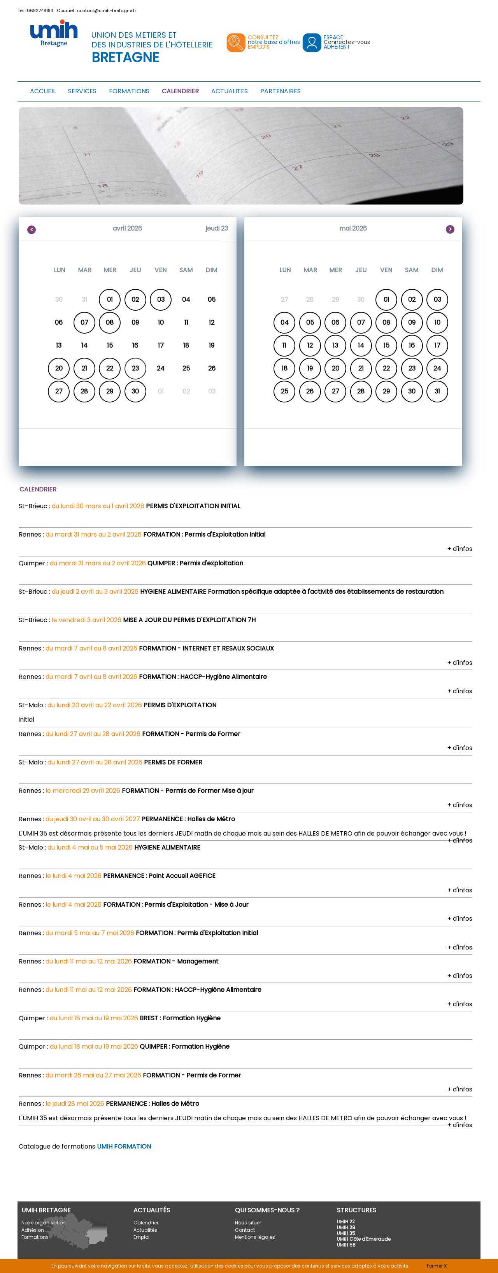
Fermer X (437, 1266)
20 (59, 368)
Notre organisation (43, 1222)
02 (135, 299)
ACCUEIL (43, 91)
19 (310, 368)
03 (161, 299)
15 (386, 345)
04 (285, 322)
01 (110, 299)
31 (437, 391)
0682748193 (40, 10)
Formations (35, 1237)
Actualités (145, 1230)
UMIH (346, 1221)
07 (84, 322)
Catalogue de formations (85, 1146)
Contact (245, 1230)
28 (84, 391)
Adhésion (32, 1230)
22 (109, 368)
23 (412, 368)
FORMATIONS (129, 91)
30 (135, 391)
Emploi (141, 1237)
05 (310, 322)
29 (109, 391)
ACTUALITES (229, 91)
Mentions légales (255, 1237)
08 (110, 322)
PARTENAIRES (280, 91)
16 (412, 345)
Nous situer (248, 1222)
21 (84, 368)
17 (437, 345)
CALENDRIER (180, 91)
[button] (475, 9)
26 (310, 391)
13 (335, 345)
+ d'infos (459, 548)
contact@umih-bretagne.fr (106, 10)
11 (284, 345)
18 (285, 368)
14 (361, 345)
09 (412, 322)
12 (310, 345)
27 (59, 391)
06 (335, 322)
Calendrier (145, 1222)
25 (284, 391)
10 (437, 322)
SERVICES (82, 91)
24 (437, 368)
